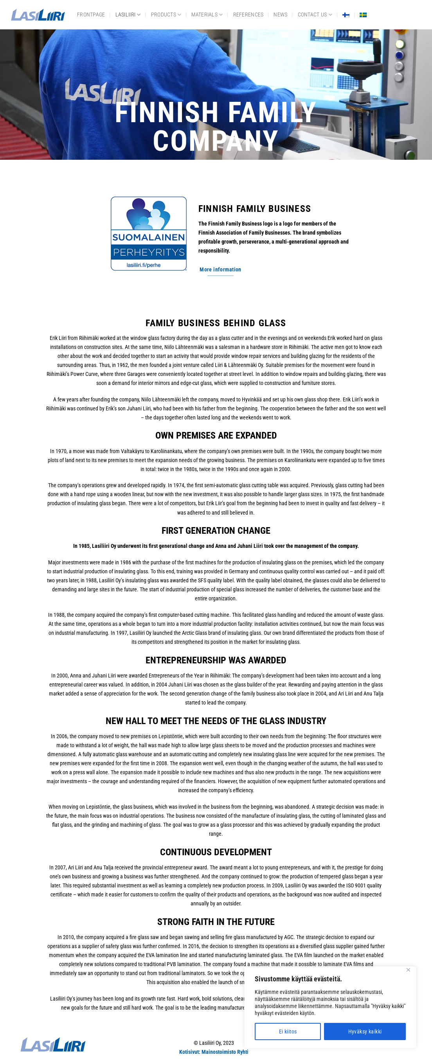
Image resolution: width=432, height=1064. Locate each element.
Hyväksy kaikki (365, 1031)
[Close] (408, 970)
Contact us (315, 14)
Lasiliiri (128, 14)
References (248, 14)
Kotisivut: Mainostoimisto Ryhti (213, 1052)
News (280, 14)
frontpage (91, 14)
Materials (207, 14)
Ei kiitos (288, 1031)
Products (166, 14)
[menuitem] (345, 15)
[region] (330, 1007)
